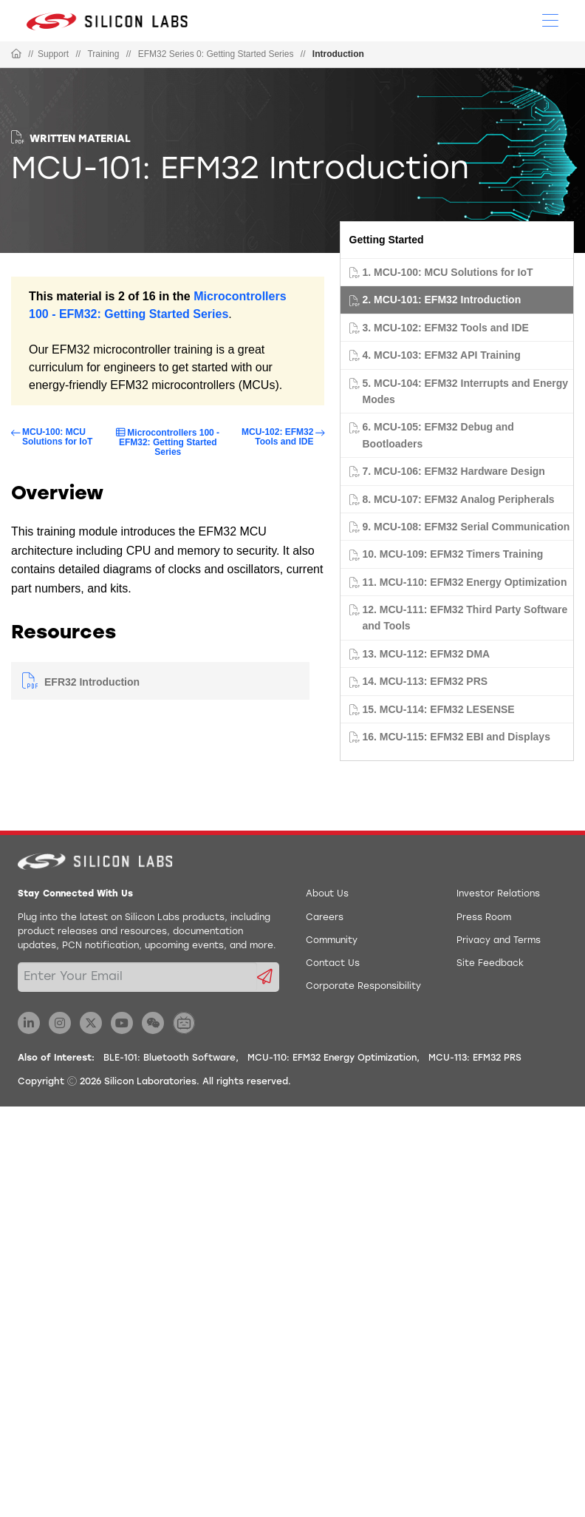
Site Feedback (490, 963)
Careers (324, 917)
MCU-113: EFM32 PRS (474, 1058)
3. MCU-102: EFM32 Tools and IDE (446, 328)
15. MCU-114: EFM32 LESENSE (439, 709)
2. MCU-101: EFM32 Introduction (442, 299)
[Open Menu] (550, 19)
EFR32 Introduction (92, 682)
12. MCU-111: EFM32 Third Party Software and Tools (465, 618)
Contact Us (333, 963)
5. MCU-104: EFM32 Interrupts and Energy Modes (466, 391)
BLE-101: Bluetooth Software (169, 1058)
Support (53, 54)
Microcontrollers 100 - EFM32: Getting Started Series (169, 442)
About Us (327, 894)
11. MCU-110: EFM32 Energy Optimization (465, 582)
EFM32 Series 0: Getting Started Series (216, 54)
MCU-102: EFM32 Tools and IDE (277, 437)
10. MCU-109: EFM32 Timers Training (453, 554)
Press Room (483, 917)
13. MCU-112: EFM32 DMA (426, 654)
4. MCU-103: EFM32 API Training (442, 355)
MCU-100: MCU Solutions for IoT (57, 437)
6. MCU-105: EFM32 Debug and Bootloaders (438, 435)
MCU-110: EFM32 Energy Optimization (332, 1058)
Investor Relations (498, 894)
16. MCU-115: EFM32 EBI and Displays (456, 737)
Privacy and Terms (498, 940)
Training (103, 54)
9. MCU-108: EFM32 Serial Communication (466, 527)
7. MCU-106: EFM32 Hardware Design (454, 471)
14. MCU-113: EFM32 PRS (425, 681)
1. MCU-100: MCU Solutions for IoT (448, 272)
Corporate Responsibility (363, 986)
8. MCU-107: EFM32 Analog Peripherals (459, 499)
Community (332, 940)
